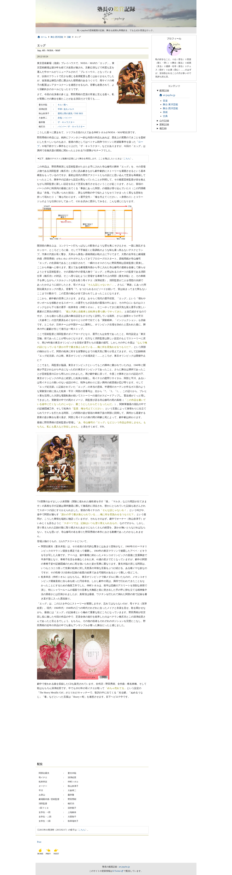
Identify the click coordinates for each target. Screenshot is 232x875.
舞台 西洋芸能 (57, 37)
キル (60, 104)
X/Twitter (116, 871)
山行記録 (164, 120)
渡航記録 (164, 124)
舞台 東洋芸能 (170, 104)
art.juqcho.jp (167, 95)
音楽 (165, 100)
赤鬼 (60, 118)
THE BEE (78, 113)
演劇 (69, 37)
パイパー (68, 118)
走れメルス (69, 109)
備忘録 (163, 128)
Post (39, 842)
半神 (60, 109)
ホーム (42, 37)
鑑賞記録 (164, 90)
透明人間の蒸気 (65, 113)
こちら (127, 158)
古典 (165, 116)
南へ (66, 104)
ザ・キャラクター (66, 122)
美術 (165, 112)
